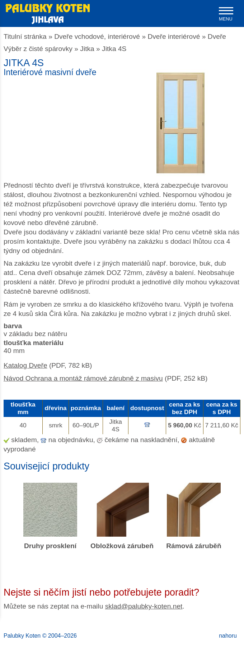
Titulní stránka (25, 36)
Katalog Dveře (25, 365)
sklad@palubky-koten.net (144, 606)
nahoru (228, 636)
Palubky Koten (22, 636)
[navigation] (226, 14)
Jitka (87, 48)
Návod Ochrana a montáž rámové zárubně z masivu (83, 378)
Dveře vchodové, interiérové (97, 36)
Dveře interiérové (173, 36)
